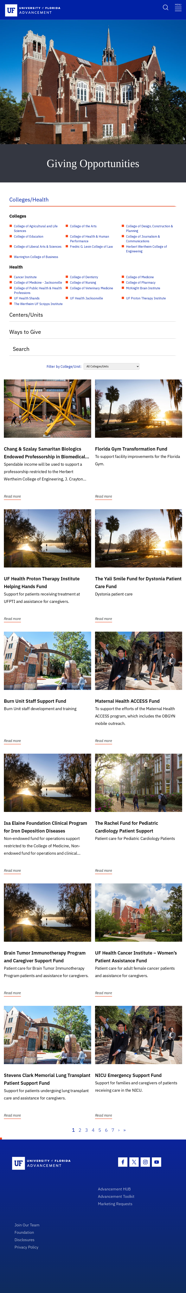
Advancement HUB (114, 1189)
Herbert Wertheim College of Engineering (146, 249)
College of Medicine (140, 277)
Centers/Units (26, 314)
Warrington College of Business (36, 257)
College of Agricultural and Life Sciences (36, 228)
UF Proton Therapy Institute (146, 298)
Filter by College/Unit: (64, 366)
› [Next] (118, 1130)
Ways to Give (25, 331)
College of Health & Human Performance (89, 239)
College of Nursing (83, 282)
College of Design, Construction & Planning (149, 228)
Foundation (24, 1232)
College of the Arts (83, 226)
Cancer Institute (25, 277)
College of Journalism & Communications (143, 239)
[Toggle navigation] (178, 7)
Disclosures (25, 1239)
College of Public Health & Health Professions (38, 290)
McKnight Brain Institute (143, 288)
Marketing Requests (115, 1203)
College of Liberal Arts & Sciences (37, 246)
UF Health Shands (27, 298)
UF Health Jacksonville (86, 298)
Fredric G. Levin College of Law (91, 246)
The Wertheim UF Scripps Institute (38, 304)
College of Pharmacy (141, 282)
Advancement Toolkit (116, 1196)
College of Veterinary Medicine (91, 288)
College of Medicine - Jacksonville (38, 282)
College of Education (28, 236)
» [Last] (124, 1130)
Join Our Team (27, 1225)
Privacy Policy (26, 1247)
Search (21, 348)
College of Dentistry (84, 277)
